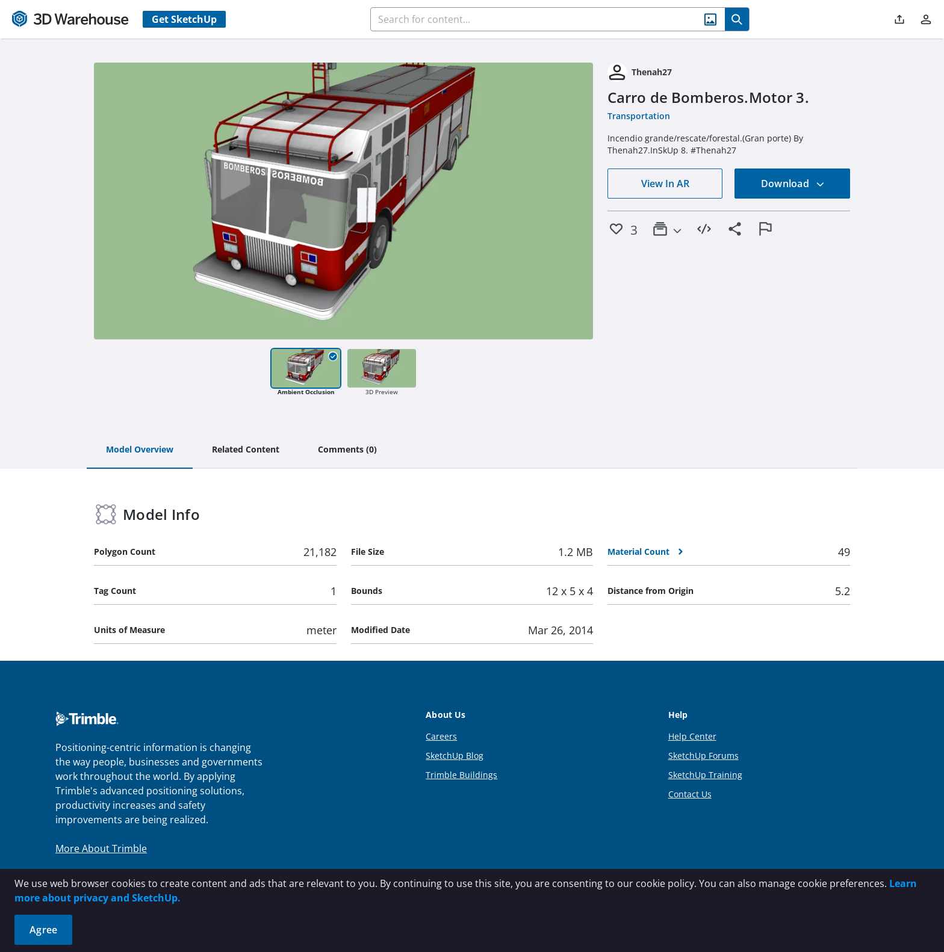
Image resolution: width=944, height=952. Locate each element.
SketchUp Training (705, 774)
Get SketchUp (184, 19)
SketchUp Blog (454, 755)
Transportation (638, 116)
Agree (43, 929)
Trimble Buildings (461, 774)
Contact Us (690, 794)
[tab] (140, 450)
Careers (441, 736)
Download (793, 183)
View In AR (665, 183)
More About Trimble (101, 848)
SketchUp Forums (703, 755)
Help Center (692, 736)
